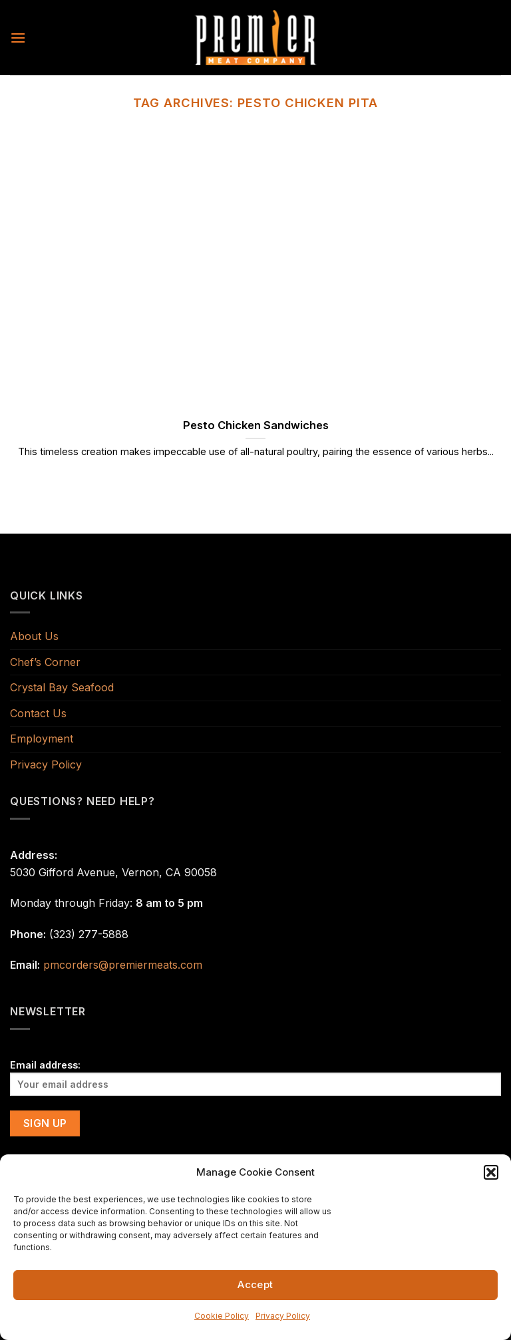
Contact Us (38, 713)
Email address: (255, 1077)
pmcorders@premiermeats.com (122, 964)
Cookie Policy (221, 1316)
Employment (41, 738)
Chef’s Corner (45, 662)
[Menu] (18, 37)
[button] (491, 1172)
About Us (34, 636)
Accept (255, 1284)
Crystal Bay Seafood (62, 687)
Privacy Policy (283, 1316)
